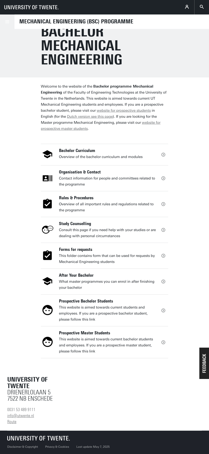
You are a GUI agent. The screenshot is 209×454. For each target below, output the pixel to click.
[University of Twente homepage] (31, 7)
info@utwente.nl (20, 415)
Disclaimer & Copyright (22, 446)
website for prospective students (124, 110)
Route (11, 421)
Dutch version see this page (90, 116)
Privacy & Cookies (57, 446)
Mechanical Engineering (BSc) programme (76, 21)
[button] (204, 363)
